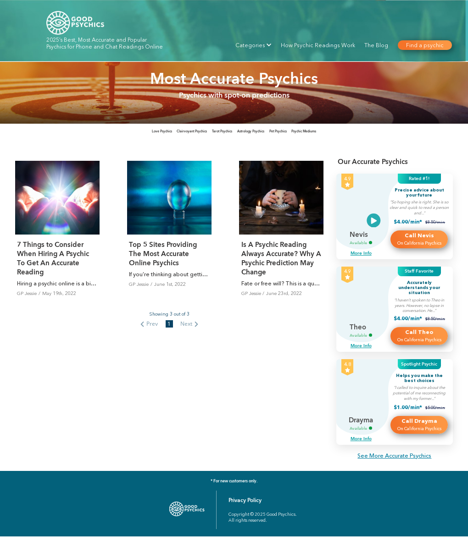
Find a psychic (424, 45)
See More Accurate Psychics (394, 460)
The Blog (376, 45)
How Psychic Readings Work (318, 45)
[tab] (78, 133)
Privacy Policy (245, 504)
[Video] (374, 225)
